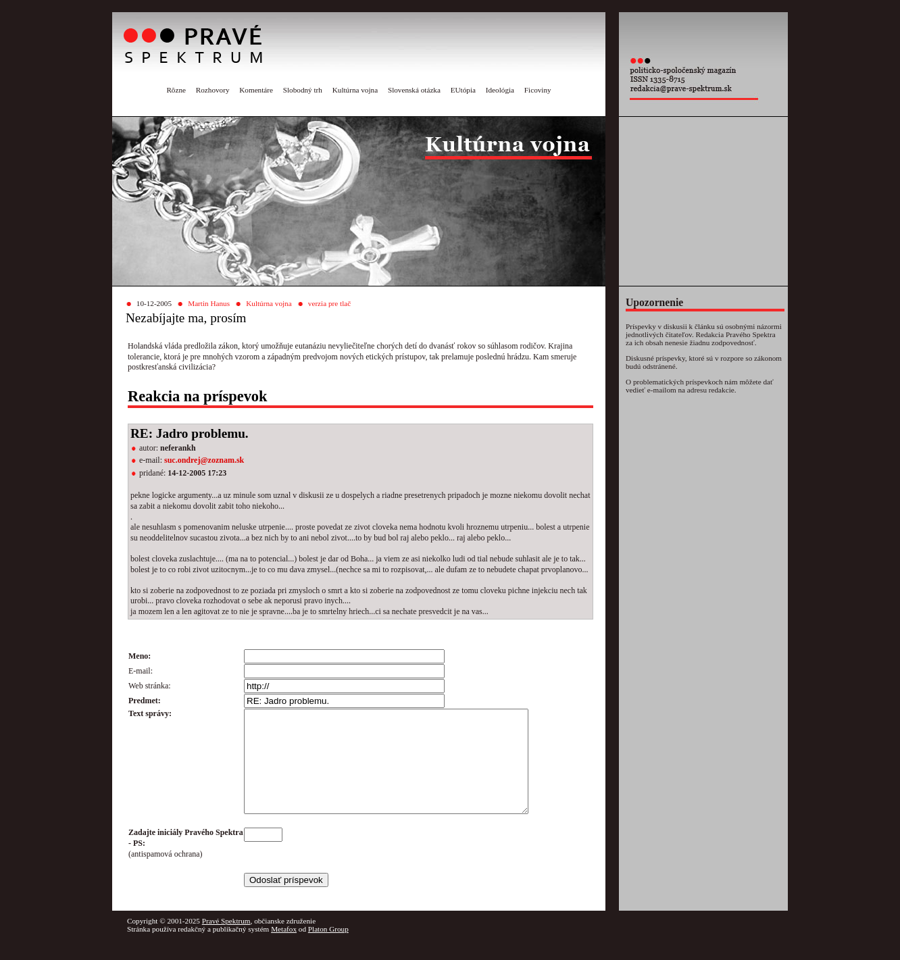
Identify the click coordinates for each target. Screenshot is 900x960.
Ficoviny (537, 90)
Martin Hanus (209, 303)
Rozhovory (213, 90)
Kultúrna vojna (355, 90)
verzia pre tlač (329, 303)
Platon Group (328, 949)
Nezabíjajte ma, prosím (186, 318)
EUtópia (463, 90)
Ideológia (500, 90)
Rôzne (176, 90)
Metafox (284, 949)
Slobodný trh (302, 90)
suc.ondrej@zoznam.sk (204, 460)
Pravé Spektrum (226, 941)
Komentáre (256, 90)
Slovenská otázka (414, 90)
